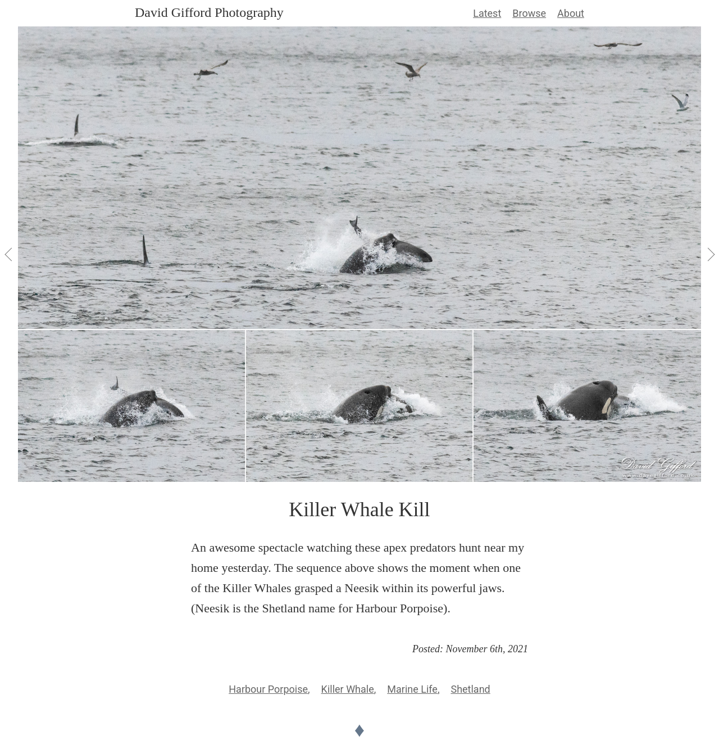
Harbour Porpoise (268, 689)
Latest (487, 13)
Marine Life (412, 689)
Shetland (470, 689)
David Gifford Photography (209, 12)
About (570, 13)
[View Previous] (9, 254)
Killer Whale (347, 689)
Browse (529, 13)
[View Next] (710, 254)
